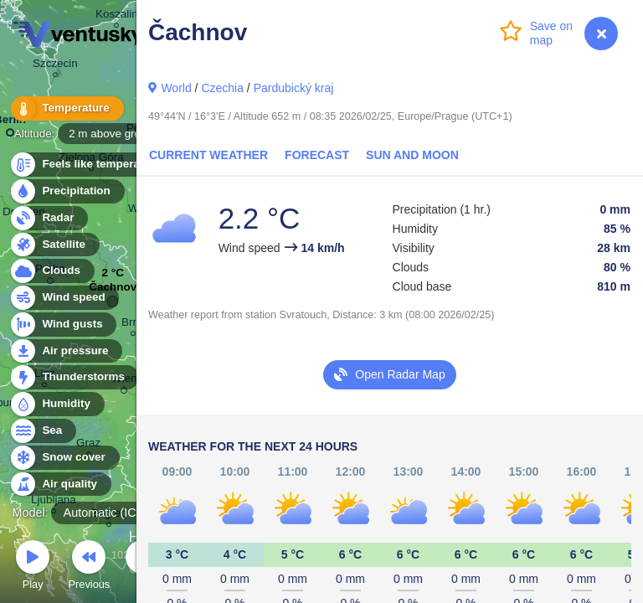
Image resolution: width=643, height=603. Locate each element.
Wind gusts (63, 324)
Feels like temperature (92, 164)
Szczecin (55, 66)
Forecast (317, 155)
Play (32, 567)
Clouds (51, 271)
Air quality (60, 484)
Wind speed (64, 298)
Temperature (66, 108)
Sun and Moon (412, 155)
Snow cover (64, 458)
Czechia (222, 88)
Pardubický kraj (294, 88)
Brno (133, 324)
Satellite (54, 245)
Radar (49, 218)
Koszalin (116, 16)
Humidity (56, 404)
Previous (89, 567)
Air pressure (66, 351)
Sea (42, 431)
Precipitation (67, 191)
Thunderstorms (74, 377)
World (176, 88)
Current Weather (208, 155)
